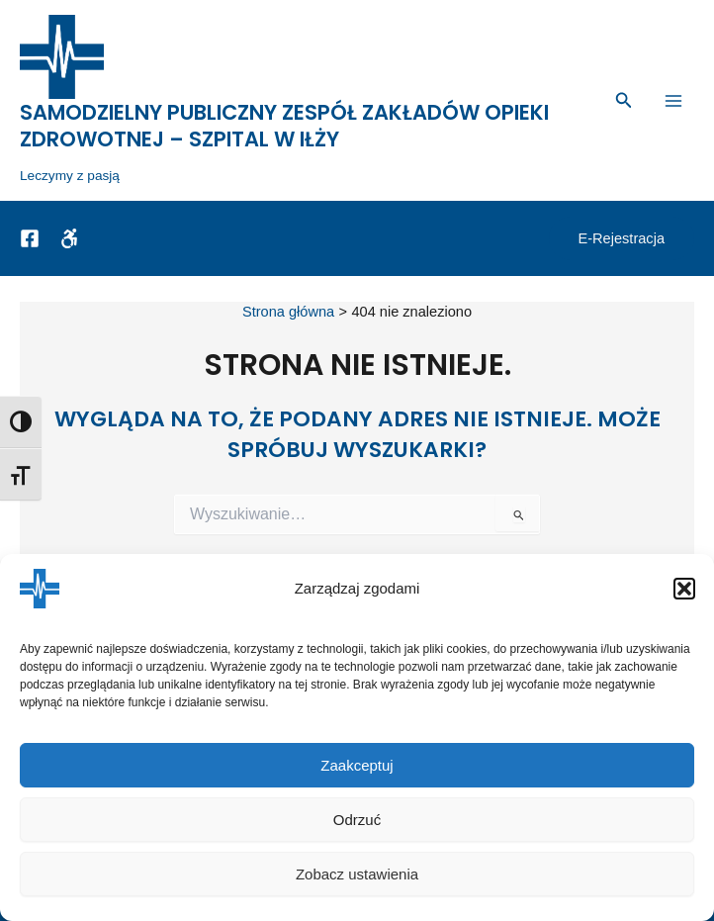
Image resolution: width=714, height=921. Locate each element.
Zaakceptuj (356, 765)
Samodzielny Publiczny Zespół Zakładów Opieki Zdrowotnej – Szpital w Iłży (284, 130)
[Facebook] (30, 243)
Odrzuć (357, 819)
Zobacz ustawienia (357, 874)
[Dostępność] (69, 243)
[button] (684, 589)
